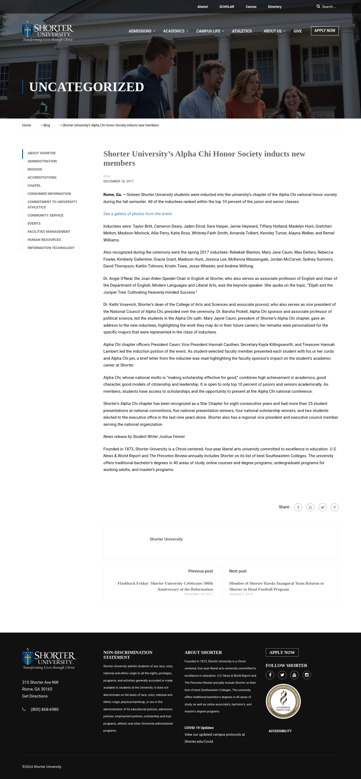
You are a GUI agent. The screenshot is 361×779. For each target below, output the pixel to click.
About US (273, 32)
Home (26, 127)
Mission (35, 171)
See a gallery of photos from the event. (138, 216)
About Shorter (41, 155)
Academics (174, 32)
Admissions (140, 32)
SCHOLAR (226, 7)
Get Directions (35, 696)
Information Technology (51, 250)
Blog (47, 127)
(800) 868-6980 (45, 709)
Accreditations (42, 180)
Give (298, 32)
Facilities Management (49, 234)
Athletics (242, 32)
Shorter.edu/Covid (199, 741)
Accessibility (280, 731)
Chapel (34, 188)
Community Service (46, 217)
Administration (42, 163)
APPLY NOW (324, 31)
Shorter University (166, 541)
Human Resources (44, 242)
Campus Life (208, 32)
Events (34, 226)
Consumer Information (49, 196)
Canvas (251, 7)
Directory (274, 7)
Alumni (203, 7)
